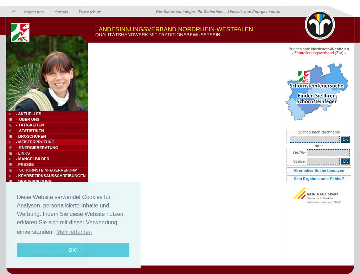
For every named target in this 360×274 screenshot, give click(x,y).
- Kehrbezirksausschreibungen (51, 176)
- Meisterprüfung (35, 142)
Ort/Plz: (300, 153)
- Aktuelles (28, 114)
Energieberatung (36, 147)
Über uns (27, 119)
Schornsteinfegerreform (46, 170)
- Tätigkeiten (30, 125)
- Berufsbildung (34, 181)
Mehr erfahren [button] (74, 232)
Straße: (300, 161)
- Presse (25, 164)
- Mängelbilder (32, 159)
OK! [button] (73, 250)
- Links (23, 153)
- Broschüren (31, 136)
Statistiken (29, 131)
